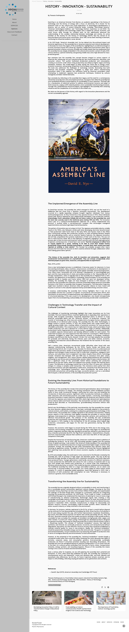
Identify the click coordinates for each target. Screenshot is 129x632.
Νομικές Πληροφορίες (38, 626)
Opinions (39, 1)
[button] (13, 45)
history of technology (54, 585)
